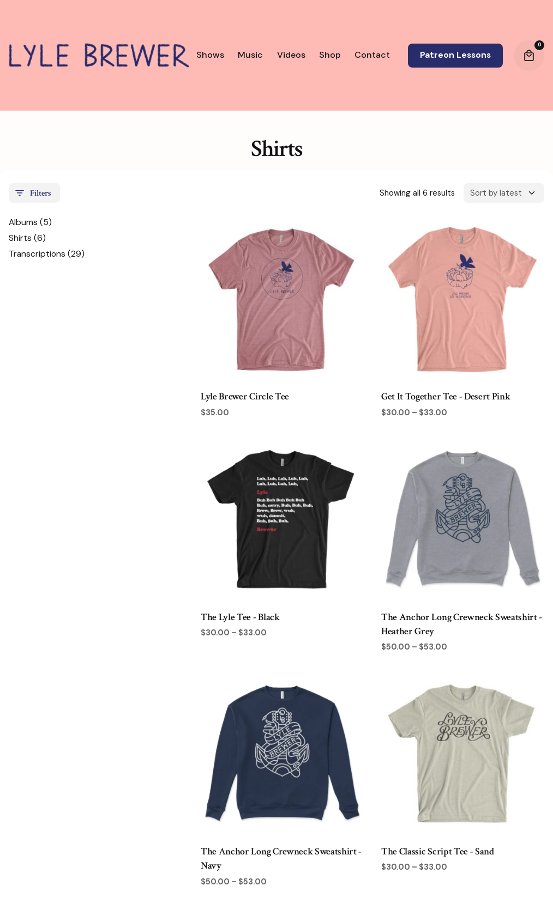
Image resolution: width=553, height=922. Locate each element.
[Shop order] (504, 195)
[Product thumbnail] (282, 300)
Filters (32, 195)
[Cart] (529, 55)
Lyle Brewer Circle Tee (245, 399)
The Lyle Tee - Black (240, 619)
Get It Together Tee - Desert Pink (445, 399)
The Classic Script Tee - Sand (437, 854)
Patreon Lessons (455, 55)
